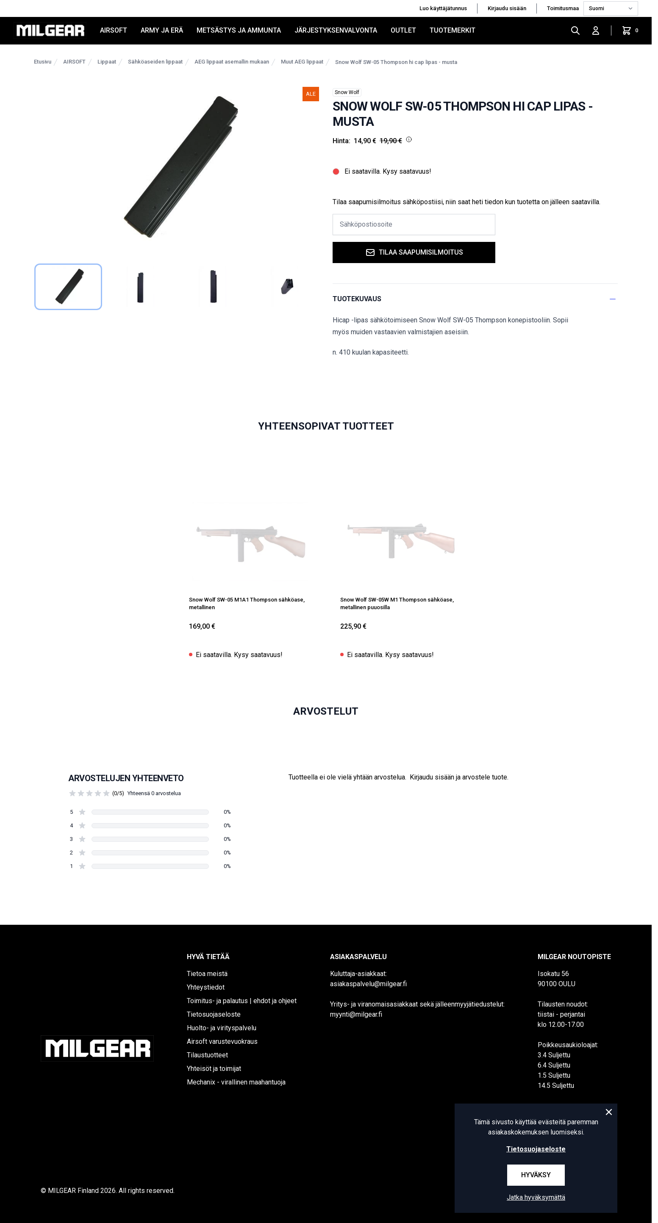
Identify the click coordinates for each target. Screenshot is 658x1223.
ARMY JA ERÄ (162, 30)
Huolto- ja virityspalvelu (221, 1028)
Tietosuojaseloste (214, 1014)
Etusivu (42, 61)
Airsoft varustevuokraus (222, 1041)
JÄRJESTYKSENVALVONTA (335, 30)
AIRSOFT (113, 30)
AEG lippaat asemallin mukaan (231, 61)
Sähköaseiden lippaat (155, 61)
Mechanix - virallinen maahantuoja (236, 1082)
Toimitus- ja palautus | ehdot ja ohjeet (242, 1001)
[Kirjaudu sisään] (595, 30)
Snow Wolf (347, 92)
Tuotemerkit (452, 30)
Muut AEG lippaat (302, 61)
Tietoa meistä (207, 974)
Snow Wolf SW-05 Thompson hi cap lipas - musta (396, 62)
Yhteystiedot (206, 987)
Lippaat (106, 61)
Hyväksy (536, 1175)
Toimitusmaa (563, 8)
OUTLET (403, 30)
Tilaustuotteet (207, 1055)
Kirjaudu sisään (507, 8)
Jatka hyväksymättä (536, 1197)
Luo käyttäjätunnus (443, 8)
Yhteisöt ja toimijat (214, 1069)
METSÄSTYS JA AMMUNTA (239, 30)
